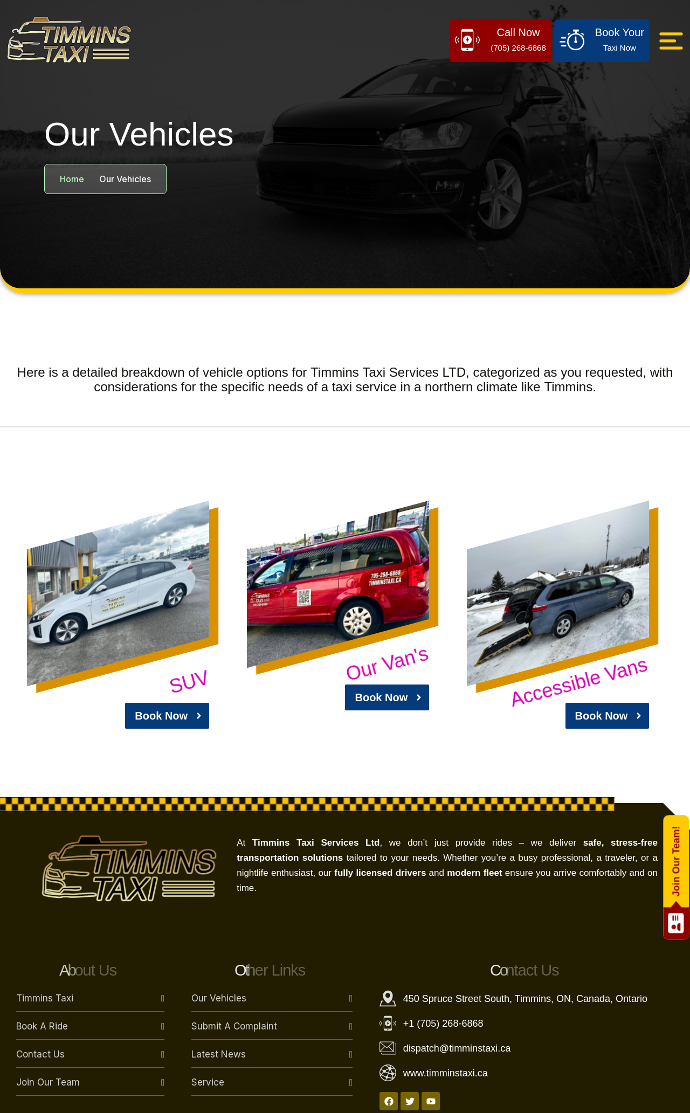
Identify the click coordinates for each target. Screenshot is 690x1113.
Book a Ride (42, 1026)
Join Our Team (48, 1082)
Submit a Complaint (234, 1026)
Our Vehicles (218, 998)
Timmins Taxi (44, 998)
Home (72, 179)
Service (207, 1082)
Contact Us (40, 1054)
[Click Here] (671, 41)
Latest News (218, 1054)
